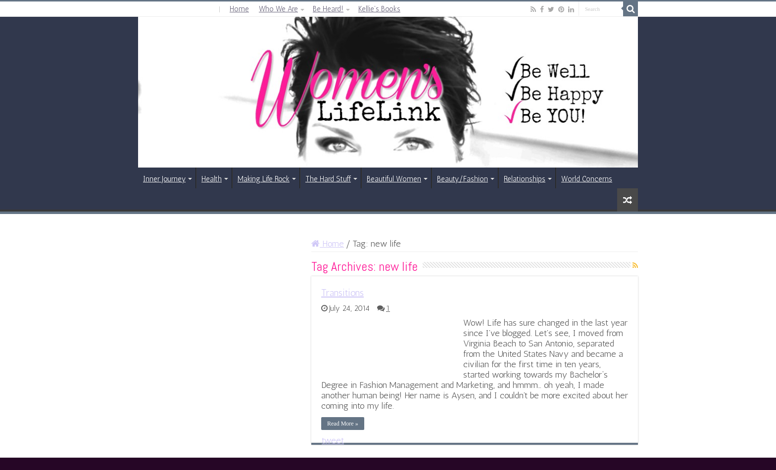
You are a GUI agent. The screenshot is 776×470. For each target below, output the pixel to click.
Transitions (342, 293)
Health (211, 178)
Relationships (524, 178)
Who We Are (278, 8)
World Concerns (586, 178)
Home (239, 8)
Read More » (342, 423)
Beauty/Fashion (462, 178)
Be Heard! (328, 8)
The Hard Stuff (328, 178)
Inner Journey (164, 178)
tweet (333, 440)
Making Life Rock (264, 178)
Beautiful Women (394, 178)
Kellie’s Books (379, 8)
